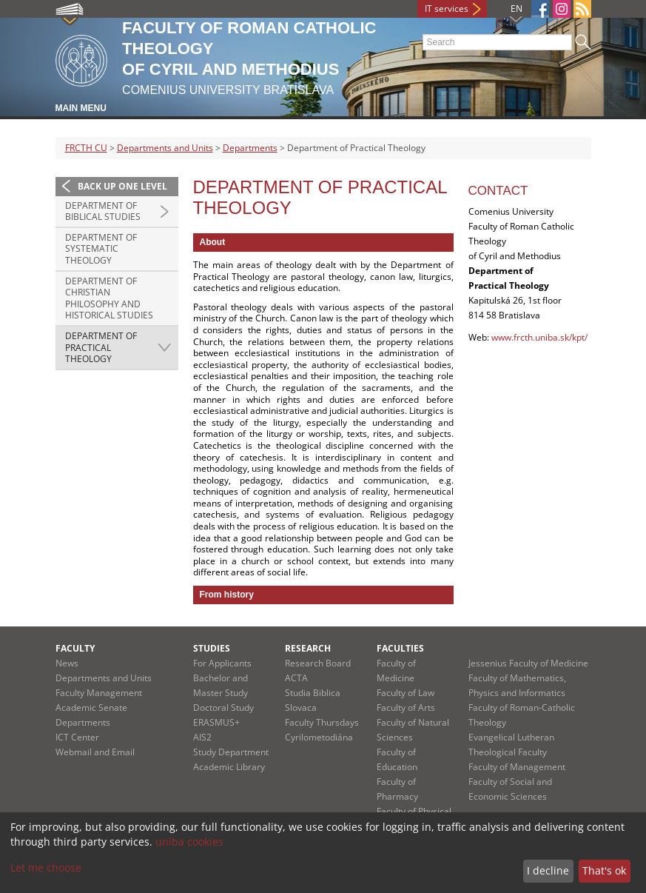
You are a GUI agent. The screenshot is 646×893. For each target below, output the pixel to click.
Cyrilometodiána (319, 737)
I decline (548, 870)
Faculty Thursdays (322, 722)
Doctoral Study (223, 707)
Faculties (400, 648)
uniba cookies (189, 842)
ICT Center (77, 737)
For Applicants (222, 663)
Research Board (318, 663)
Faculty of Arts (406, 707)
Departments (250, 147)
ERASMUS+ (216, 722)
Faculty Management (98, 692)
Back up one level (122, 186)
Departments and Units (165, 147)
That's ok (604, 870)
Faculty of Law (405, 692)
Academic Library (229, 766)
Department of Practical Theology (101, 347)
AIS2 (202, 737)
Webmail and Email (95, 752)
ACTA (296, 678)
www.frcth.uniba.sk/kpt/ (539, 337)
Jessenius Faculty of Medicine (528, 663)
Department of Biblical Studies (103, 211)
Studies (211, 648)
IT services (446, 8)
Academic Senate (91, 707)
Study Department (231, 752)
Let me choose (45, 867)
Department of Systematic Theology (101, 249)
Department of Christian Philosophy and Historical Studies (109, 298)
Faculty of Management (516, 766)
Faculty (75, 648)
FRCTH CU (86, 147)
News (66, 663)
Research (308, 648)
